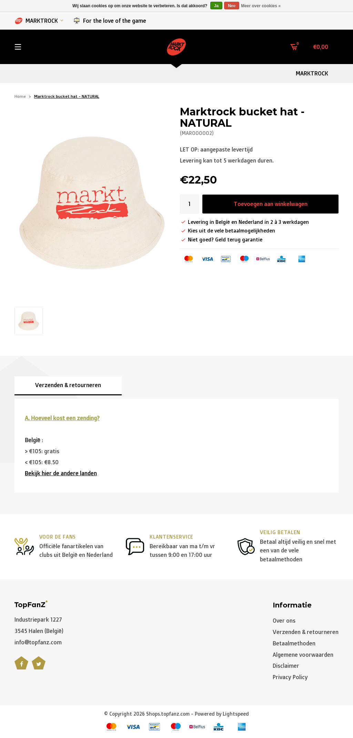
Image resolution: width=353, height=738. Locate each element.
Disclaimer (286, 665)
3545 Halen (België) (38, 630)
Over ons (284, 620)
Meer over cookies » (261, 5)
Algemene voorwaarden (303, 654)
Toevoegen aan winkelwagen (270, 203)
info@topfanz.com (38, 642)
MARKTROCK (38, 21)
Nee (231, 5)
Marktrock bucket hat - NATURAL (66, 96)
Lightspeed (236, 714)
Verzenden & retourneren (68, 385)
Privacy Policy (290, 677)
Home (20, 96)
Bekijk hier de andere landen (61, 473)
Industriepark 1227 (38, 619)
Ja (216, 5)
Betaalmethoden (294, 643)
